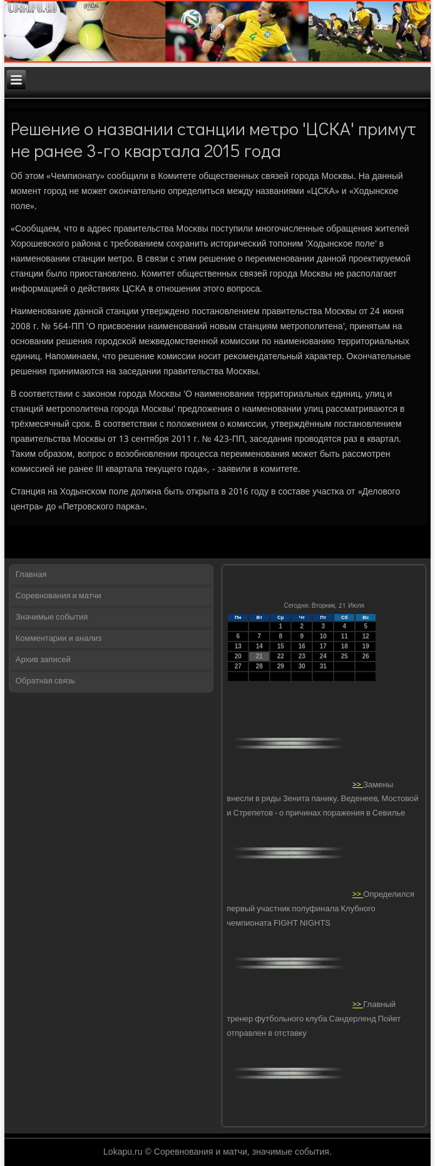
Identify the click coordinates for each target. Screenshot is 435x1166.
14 (259, 646)
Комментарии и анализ (59, 639)
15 (280, 646)
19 (365, 646)
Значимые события (52, 617)
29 (280, 666)
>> (357, 784)
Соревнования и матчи (58, 596)
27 (238, 666)
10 (323, 636)
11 (344, 636)
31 (323, 666)
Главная (31, 575)
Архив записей (43, 660)
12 (365, 636)
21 (259, 656)
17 (323, 646)
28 (259, 666)
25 (344, 656)
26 (365, 656)
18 (344, 646)
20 (238, 656)
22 (280, 656)
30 (302, 666)
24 (323, 656)
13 (238, 646)
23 (302, 656)
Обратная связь (45, 681)
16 (302, 646)
